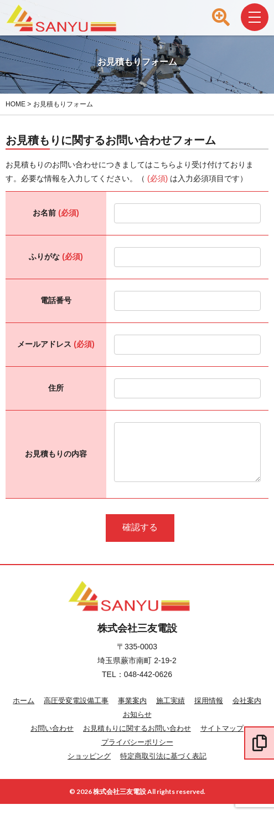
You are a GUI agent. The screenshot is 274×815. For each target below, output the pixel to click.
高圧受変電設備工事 (76, 712)
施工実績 (170, 712)
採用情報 (208, 712)
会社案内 (246, 712)
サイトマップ (222, 739)
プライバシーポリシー (137, 753)
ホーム (23, 712)
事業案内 (132, 712)
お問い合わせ (52, 739)
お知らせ (137, 725)
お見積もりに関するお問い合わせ (137, 739)
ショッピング (89, 767)
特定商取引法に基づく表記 (163, 767)
